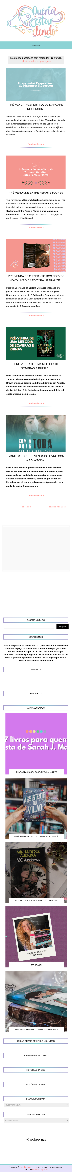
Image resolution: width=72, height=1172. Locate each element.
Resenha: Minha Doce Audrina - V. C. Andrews (36, 901)
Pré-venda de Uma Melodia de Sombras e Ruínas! (36, 366)
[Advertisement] (36, 548)
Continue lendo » (36, 144)
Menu (36, 45)
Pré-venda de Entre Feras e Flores (36, 192)
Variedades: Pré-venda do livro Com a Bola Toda (36, 458)
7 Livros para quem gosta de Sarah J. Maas (36, 772)
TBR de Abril (36, 965)
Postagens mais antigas (57, 507)
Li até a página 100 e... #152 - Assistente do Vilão (36, 837)
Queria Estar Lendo (29, 1167)
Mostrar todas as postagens (36, 61)
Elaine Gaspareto (40, 1169)
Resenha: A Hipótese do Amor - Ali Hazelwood (36, 1030)
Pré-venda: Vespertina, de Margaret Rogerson (36, 106)
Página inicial (26, 507)
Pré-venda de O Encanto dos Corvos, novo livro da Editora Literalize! (36, 278)
